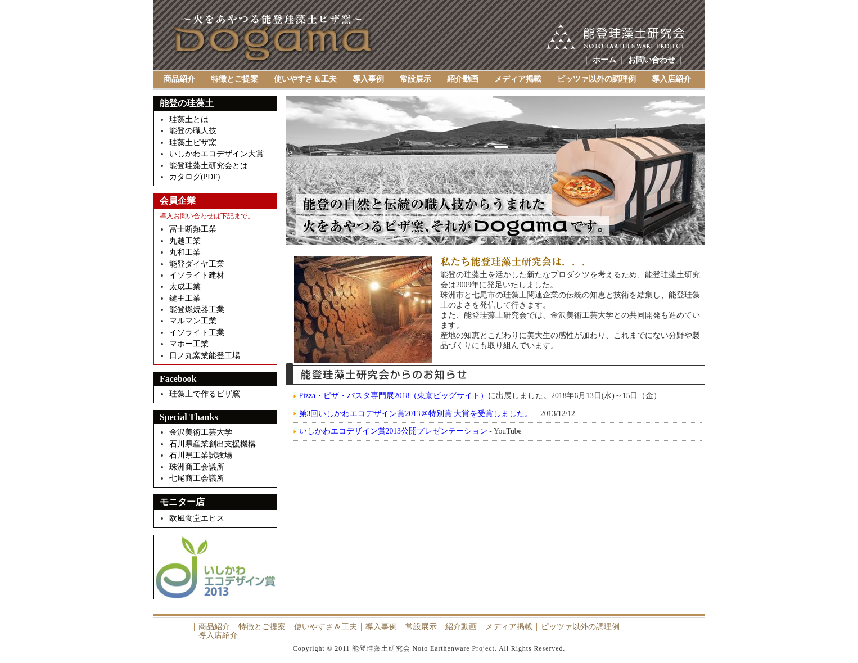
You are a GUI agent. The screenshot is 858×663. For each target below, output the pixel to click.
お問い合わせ (651, 60)
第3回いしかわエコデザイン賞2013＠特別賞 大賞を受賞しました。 (415, 413)
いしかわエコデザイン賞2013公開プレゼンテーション (393, 431)
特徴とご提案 (234, 79)
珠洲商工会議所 (196, 467)
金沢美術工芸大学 (200, 432)
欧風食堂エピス (197, 518)
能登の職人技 (192, 131)
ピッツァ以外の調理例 (596, 79)
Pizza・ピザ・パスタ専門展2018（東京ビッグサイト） (394, 395)
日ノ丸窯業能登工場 (204, 355)
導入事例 (368, 79)
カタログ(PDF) (194, 177)
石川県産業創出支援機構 (212, 444)
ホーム (604, 60)
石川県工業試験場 (200, 455)
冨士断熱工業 (192, 229)
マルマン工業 (192, 321)
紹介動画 (462, 79)
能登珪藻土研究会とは (208, 165)
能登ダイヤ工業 (196, 264)
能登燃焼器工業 (196, 309)
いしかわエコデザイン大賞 (216, 154)
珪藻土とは (189, 119)
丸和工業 (185, 252)
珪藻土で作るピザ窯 (204, 394)
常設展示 (415, 79)
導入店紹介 (671, 79)
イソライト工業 (196, 332)
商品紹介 (179, 79)
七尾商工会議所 (196, 478)
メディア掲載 (517, 79)
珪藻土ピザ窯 (192, 142)
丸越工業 (185, 241)
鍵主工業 (185, 298)
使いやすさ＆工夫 (305, 79)
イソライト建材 (196, 275)
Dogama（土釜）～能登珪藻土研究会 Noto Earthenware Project (273, 39)
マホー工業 (189, 344)
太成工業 (185, 286)
